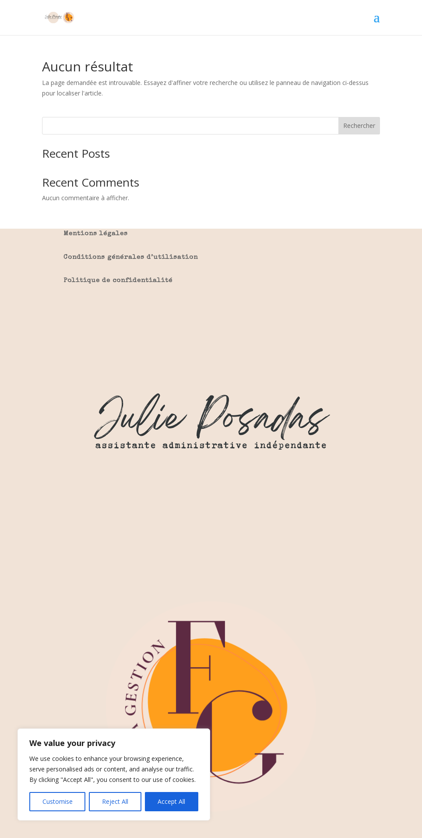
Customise (57, 801)
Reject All (115, 801)
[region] (114, 774)
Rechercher (359, 125)
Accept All (171, 801)
